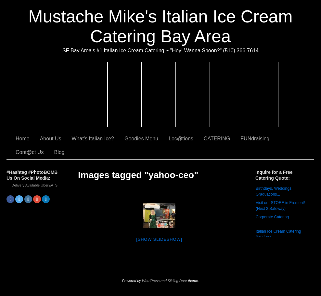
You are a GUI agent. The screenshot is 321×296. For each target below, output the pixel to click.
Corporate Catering (272, 217)
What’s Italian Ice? (159, 94)
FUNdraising (261, 94)
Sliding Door (177, 281)
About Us (125, 94)
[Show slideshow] (159, 239)
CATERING (57, 94)
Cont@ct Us (296, 94)
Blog (59, 152)
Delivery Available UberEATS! (35, 185)
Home (23, 138)
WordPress (151, 281)
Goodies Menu (193, 94)
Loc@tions (227, 94)
